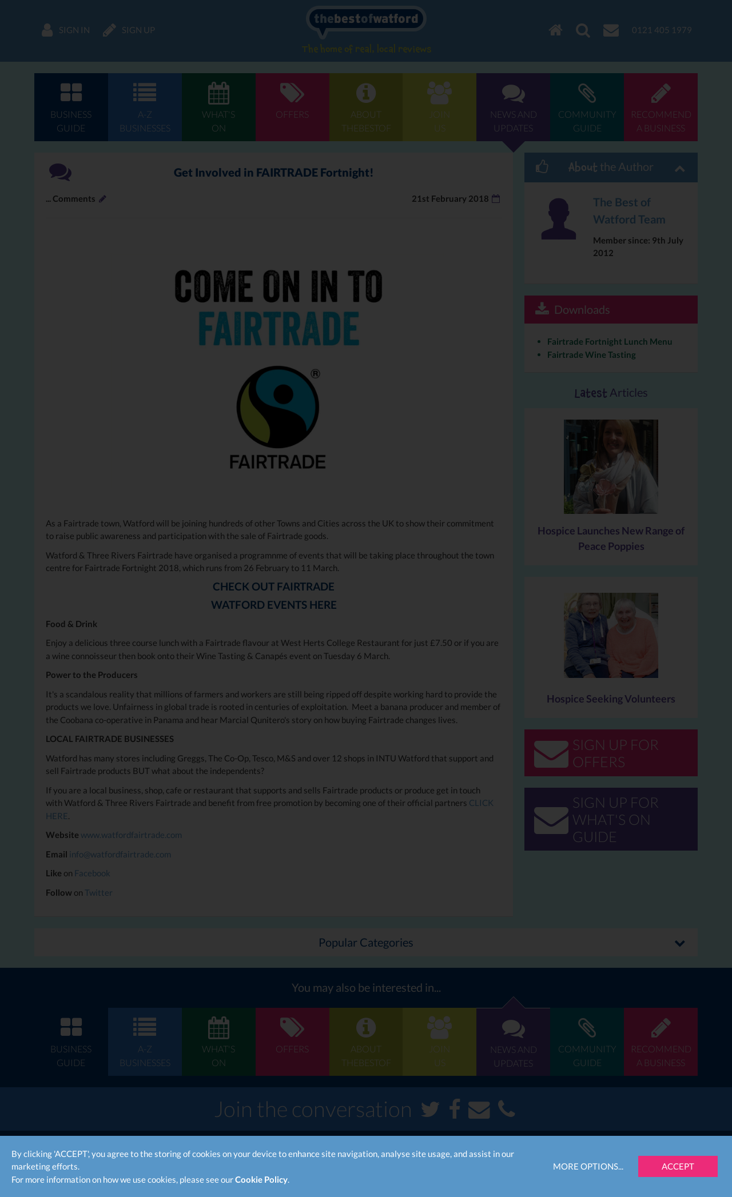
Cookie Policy (261, 1179)
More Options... (588, 1166)
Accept (678, 1166)
